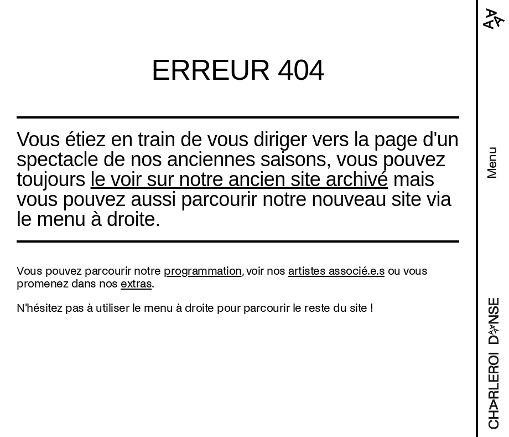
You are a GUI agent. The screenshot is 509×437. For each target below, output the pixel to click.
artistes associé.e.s (336, 271)
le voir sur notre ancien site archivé (239, 179)
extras (136, 283)
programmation (203, 271)
